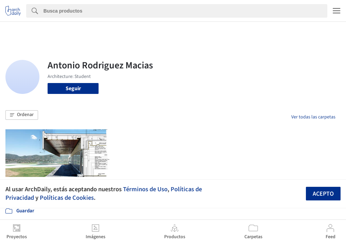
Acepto (323, 194)
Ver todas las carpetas (313, 117)
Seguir (73, 88)
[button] (21, 115)
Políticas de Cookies (67, 197)
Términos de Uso (145, 189)
